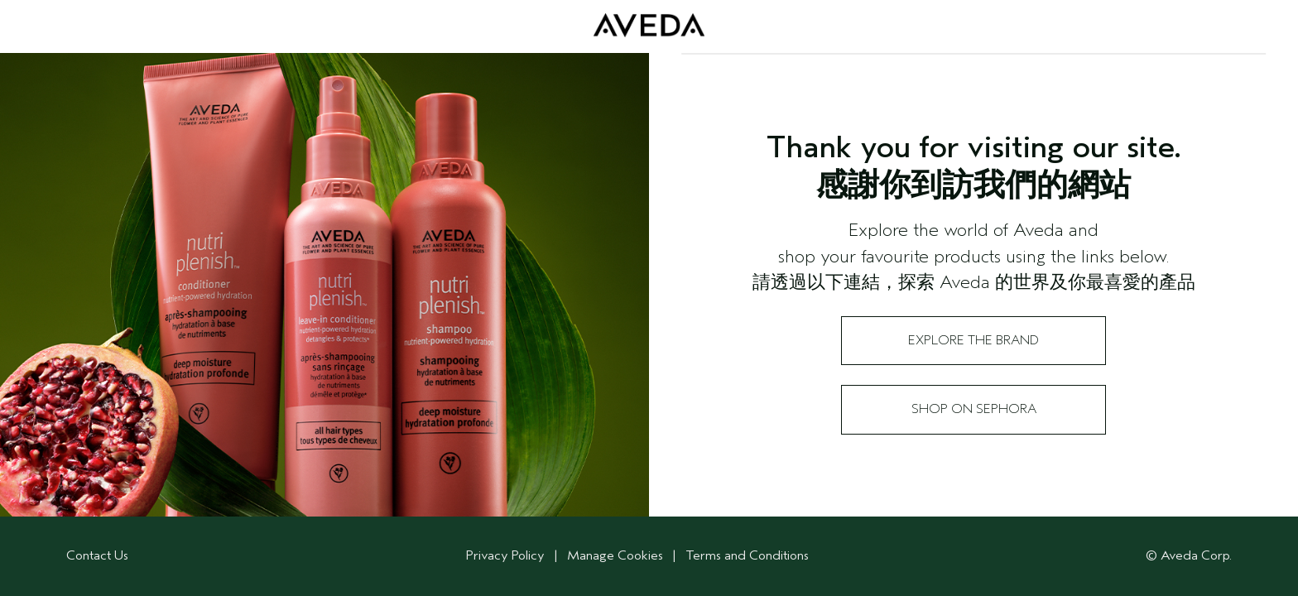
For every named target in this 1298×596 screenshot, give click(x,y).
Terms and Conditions (747, 555)
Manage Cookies (616, 555)
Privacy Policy (505, 555)
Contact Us (97, 555)
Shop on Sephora (973, 408)
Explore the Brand (973, 340)
